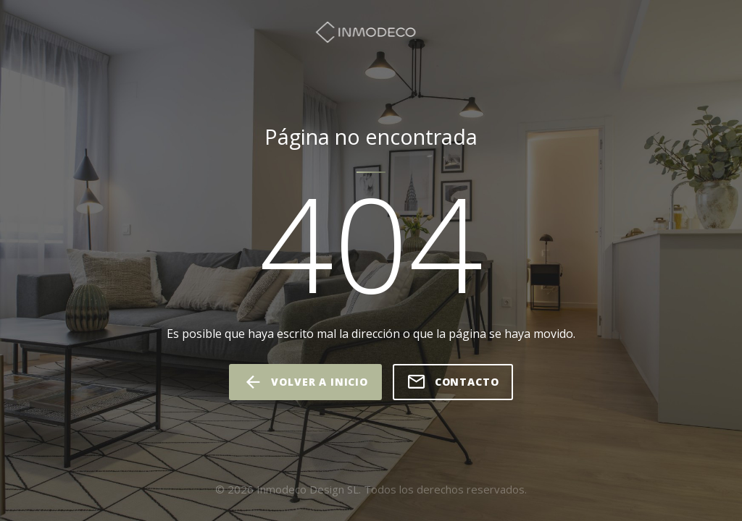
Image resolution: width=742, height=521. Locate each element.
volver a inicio (305, 382)
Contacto (453, 382)
